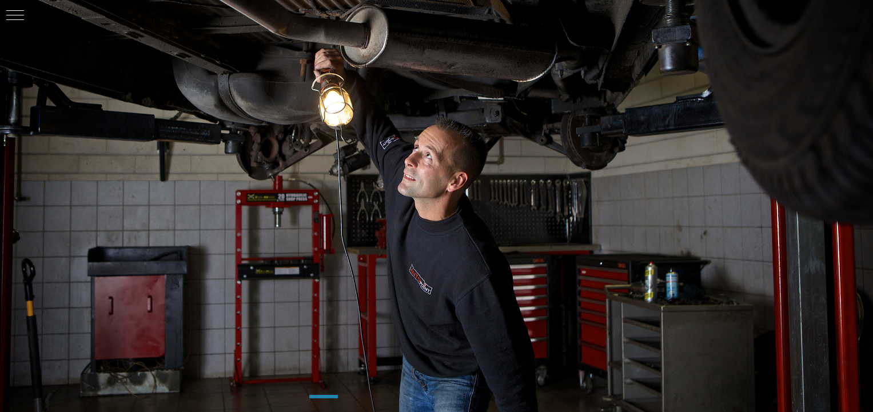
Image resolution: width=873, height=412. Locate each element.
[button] (15, 15)
